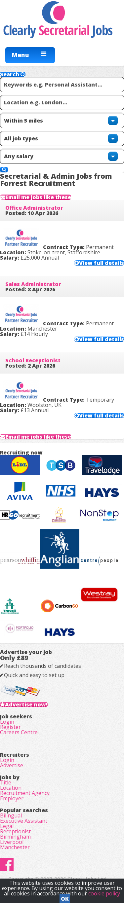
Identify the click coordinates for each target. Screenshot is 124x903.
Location (10, 787)
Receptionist (15, 831)
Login (7, 721)
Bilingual (11, 815)
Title (5, 782)
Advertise (11, 765)
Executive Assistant (23, 820)
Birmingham (15, 836)
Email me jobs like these (38, 197)
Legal (7, 826)
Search (12, 74)
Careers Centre (19, 732)
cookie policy (104, 893)
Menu (20, 55)
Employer (11, 798)
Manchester (15, 847)
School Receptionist (33, 360)
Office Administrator (34, 207)
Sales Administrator (33, 284)
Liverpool (11, 842)
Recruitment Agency (25, 793)
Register (10, 727)
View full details (101, 263)
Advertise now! (26, 704)
